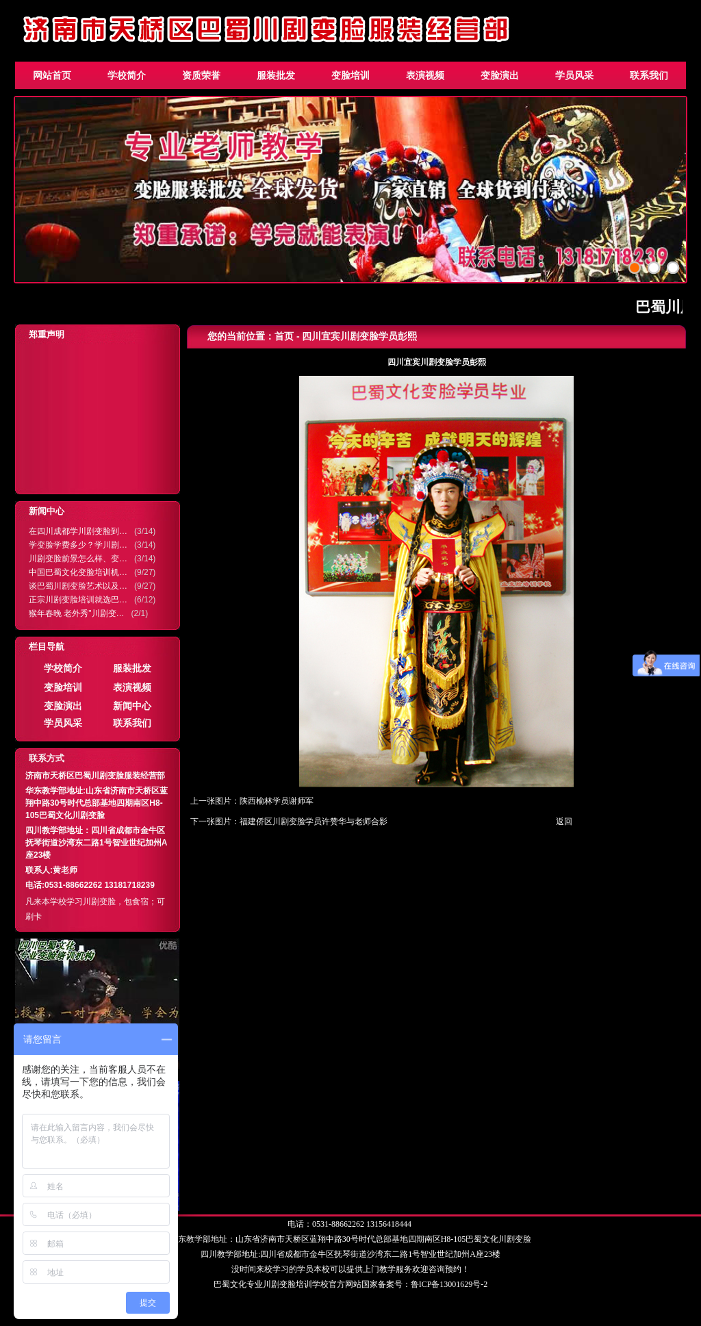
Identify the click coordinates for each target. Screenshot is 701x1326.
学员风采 (574, 75)
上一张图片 (210, 801)
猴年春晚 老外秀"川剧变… (77, 613)
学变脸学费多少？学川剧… (78, 545)
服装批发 (276, 75)
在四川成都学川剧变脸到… (78, 531)
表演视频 (425, 75)
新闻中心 (46, 511)
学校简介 (126, 75)
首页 (284, 336)
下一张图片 (210, 821)
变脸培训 (350, 75)
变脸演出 (500, 75)
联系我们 (649, 75)
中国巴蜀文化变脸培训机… (78, 572)
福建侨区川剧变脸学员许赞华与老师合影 (313, 821)
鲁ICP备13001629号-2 (449, 1284)
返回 (564, 821)
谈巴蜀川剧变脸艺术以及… (78, 586)
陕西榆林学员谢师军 (277, 801)
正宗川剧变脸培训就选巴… (78, 599)
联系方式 (46, 758)
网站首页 (52, 75)
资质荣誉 (201, 75)
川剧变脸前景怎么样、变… (78, 558)
